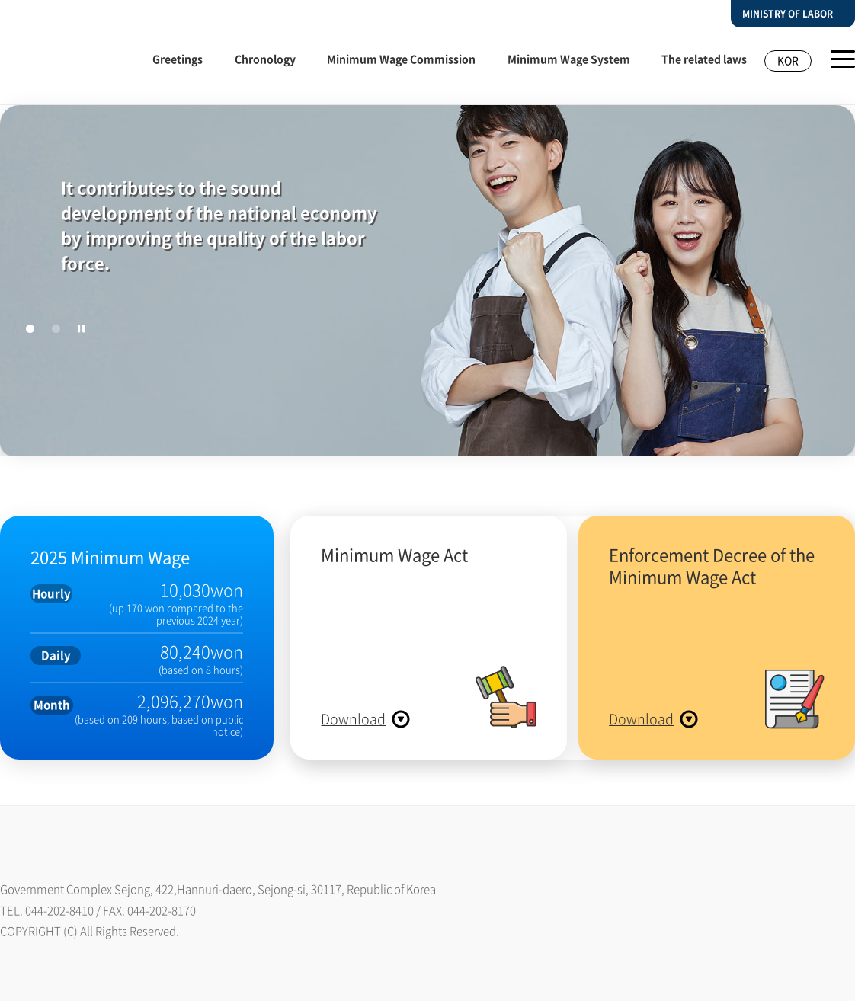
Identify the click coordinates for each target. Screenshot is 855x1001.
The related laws (704, 58)
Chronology (265, 58)
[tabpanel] (427, 298)
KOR (788, 60)
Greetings (177, 58)
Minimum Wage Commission (401, 58)
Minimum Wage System (569, 58)
